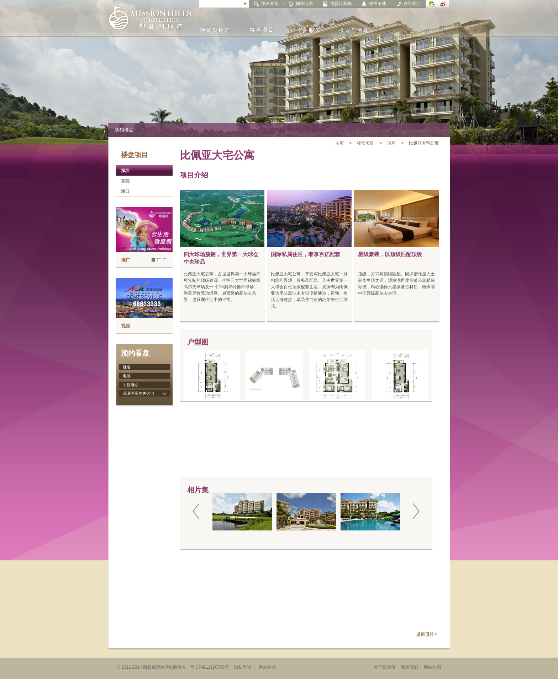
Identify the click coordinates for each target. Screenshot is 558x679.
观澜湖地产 (215, 24)
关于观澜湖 (384, 667)
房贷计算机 (341, 3)
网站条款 (267, 667)
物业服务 (307, 24)
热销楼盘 (124, 130)
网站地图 (432, 667)
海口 (125, 191)
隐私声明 (242, 667)
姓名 (127, 367)
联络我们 (412, 3)
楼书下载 (377, 3)
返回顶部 (427, 634)
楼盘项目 (261, 24)
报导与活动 (353, 24)
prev (196, 511)
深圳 (391, 143)
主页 (339, 143)
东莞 (125, 180)
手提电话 (130, 385)
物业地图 (304, 3)
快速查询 (269, 3)
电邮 (127, 376)
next (416, 511)
